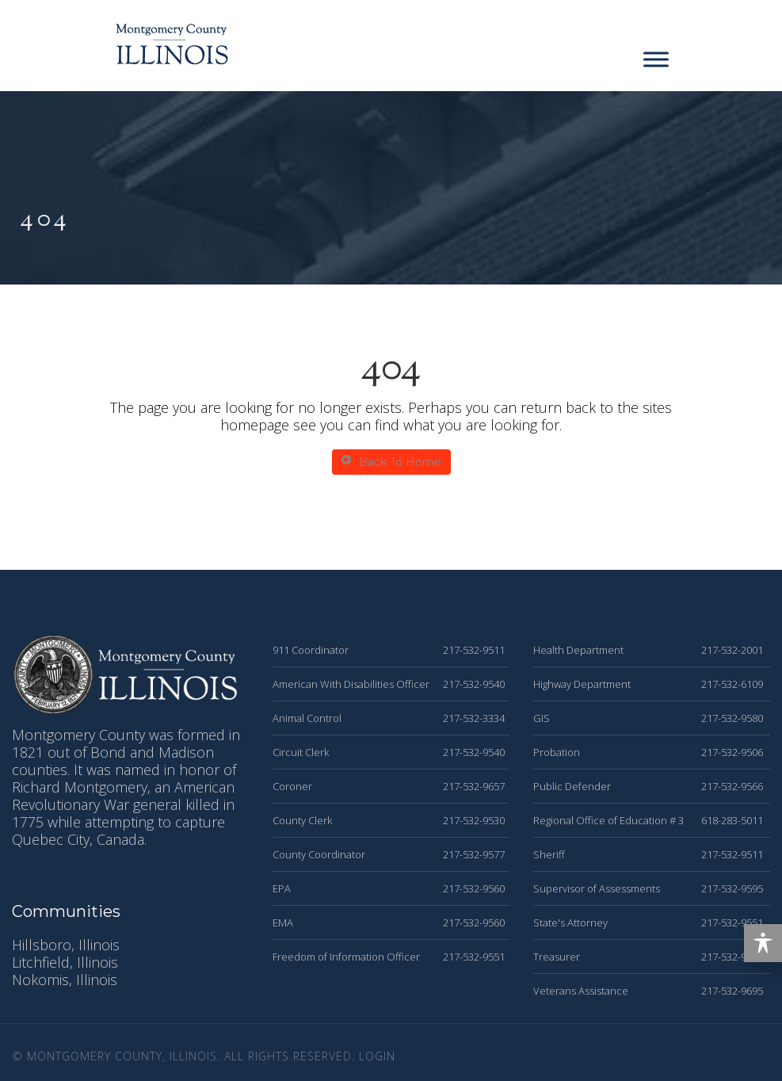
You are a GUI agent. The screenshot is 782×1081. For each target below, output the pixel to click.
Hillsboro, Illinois (66, 944)
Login (377, 1056)
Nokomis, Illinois (64, 979)
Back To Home (391, 461)
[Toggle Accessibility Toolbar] (763, 943)
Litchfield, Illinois (65, 962)
